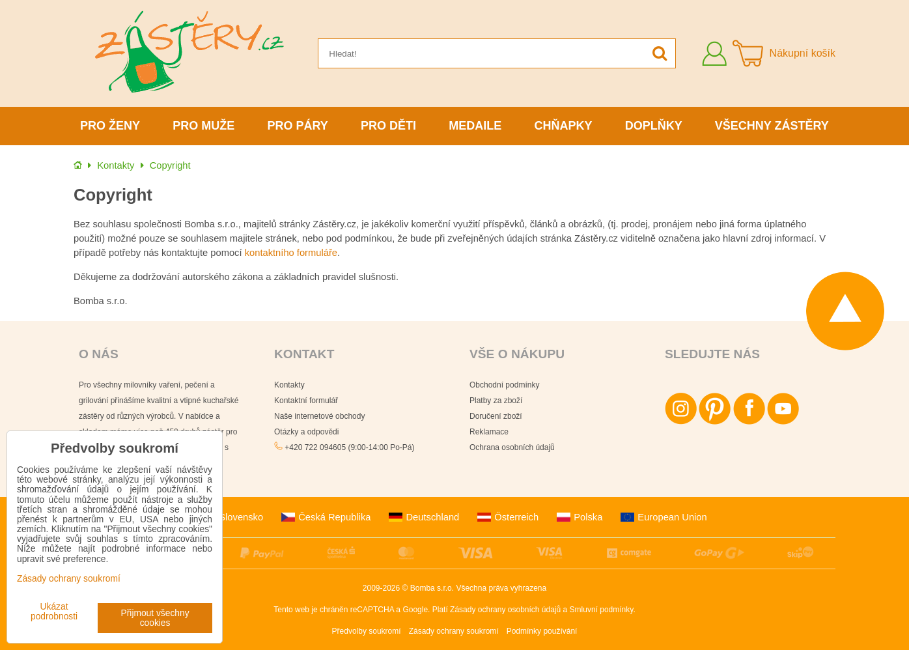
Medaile (475, 125)
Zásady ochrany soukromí (454, 631)
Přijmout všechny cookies (155, 618)
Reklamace (489, 431)
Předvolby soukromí (366, 631)
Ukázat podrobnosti (54, 611)
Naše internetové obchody (319, 416)
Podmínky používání (542, 631)
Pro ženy (110, 125)
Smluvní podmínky (602, 609)
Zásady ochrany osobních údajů (505, 609)
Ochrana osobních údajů (512, 447)
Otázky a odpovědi (306, 431)
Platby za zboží (495, 400)
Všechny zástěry (772, 125)
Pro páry (298, 125)
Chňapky (563, 125)
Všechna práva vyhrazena (501, 588)
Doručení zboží (495, 416)
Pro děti (388, 125)
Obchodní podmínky (504, 384)
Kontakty (289, 384)
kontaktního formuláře (291, 252)
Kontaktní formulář (306, 400)
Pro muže (203, 125)
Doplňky (653, 125)
